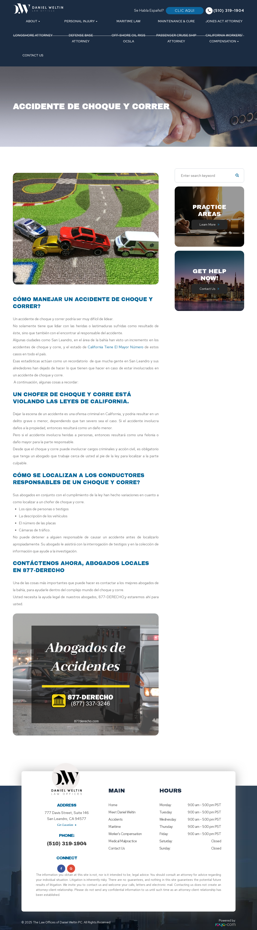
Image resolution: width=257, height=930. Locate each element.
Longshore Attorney (33, 35)
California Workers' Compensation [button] (224, 38)
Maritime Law (128, 21)
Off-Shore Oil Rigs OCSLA (128, 38)
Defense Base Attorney (81, 38)
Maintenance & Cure (176, 21)
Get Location (65, 821)
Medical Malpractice (122, 841)
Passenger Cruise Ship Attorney (176, 38)
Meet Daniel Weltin (121, 812)
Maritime (114, 826)
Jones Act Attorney (224, 21)
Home (112, 805)
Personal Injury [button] (80, 21)
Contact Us (32, 55)
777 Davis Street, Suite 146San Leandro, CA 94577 (67, 813)
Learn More (207, 224)
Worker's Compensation (125, 834)
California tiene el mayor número (115, 347)
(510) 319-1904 (67, 839)
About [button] (33, 21)
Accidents (115, 819)
